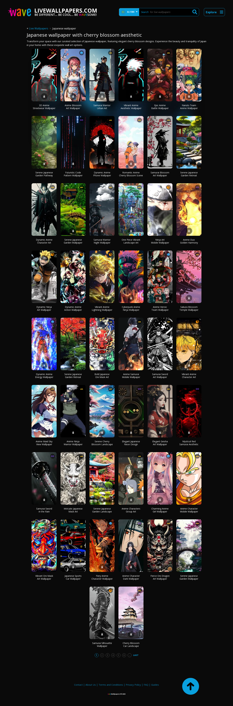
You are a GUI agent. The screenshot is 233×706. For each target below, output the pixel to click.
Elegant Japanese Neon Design (131, 443)
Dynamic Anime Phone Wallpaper (102, 174)
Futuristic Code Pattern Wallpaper (73, 174)
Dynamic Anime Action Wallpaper (73, 308)
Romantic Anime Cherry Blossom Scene (131, 174)
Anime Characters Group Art (131, 510)
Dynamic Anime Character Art (44, 241)
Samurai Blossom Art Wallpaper (160, 174)
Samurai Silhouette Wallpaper (102, 645)
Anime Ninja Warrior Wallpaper (73, 443)
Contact (78, 684)
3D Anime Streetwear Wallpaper (44, 107)
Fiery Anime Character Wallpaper (102, 577)
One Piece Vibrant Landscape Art (131, 241)
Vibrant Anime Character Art (189, 376)
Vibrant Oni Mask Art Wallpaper (44, 577)
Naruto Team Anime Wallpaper (189, 107)
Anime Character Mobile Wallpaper (189, 510)
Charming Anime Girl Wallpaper (160, 510)
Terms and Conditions (111, 684)
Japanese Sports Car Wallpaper (73, 577)
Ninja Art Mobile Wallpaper (160, 241)
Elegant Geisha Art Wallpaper (160, 443)
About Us (90, 684)
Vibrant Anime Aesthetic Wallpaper (131, 107)
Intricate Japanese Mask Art (73, 510)
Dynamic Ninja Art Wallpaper (44, 308)
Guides (155, 684)
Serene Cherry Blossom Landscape (102, 443)
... (129, 655)
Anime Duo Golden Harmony (189, 241)
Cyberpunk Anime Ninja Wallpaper (131, 308)
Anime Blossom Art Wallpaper (73, 107)
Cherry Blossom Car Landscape (131, 645)
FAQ (146, 684)
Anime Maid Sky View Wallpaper (44, 443)
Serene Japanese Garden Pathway (44, 174)
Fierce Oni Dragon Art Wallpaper (160, 577)
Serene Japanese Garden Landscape (102, 510)
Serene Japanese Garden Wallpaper (73, 241)
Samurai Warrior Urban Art (102, 107)
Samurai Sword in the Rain (44, 510)
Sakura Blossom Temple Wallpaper (188, 308)
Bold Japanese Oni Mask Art (102, 376)
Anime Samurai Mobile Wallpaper (131, 376)
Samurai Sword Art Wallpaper (160, 376)
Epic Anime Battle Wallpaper (160, 107)
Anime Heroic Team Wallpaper (160, 308)
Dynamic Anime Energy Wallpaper (44, 376)
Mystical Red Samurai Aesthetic (188, 443)
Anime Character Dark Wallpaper (131, 577)
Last (136, 655)
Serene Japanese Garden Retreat (189, 174)
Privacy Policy (133, 684)
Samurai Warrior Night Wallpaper (102, 241)
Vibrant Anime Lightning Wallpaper (102, 308)
